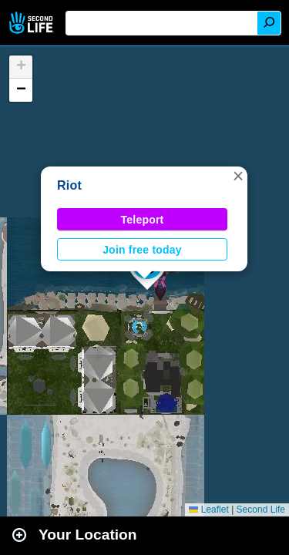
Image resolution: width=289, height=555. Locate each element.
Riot (69, 185)
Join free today (142, 250)
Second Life (33, 23)
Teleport (142, 220)
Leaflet (208, 509)
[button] (238, 175)
